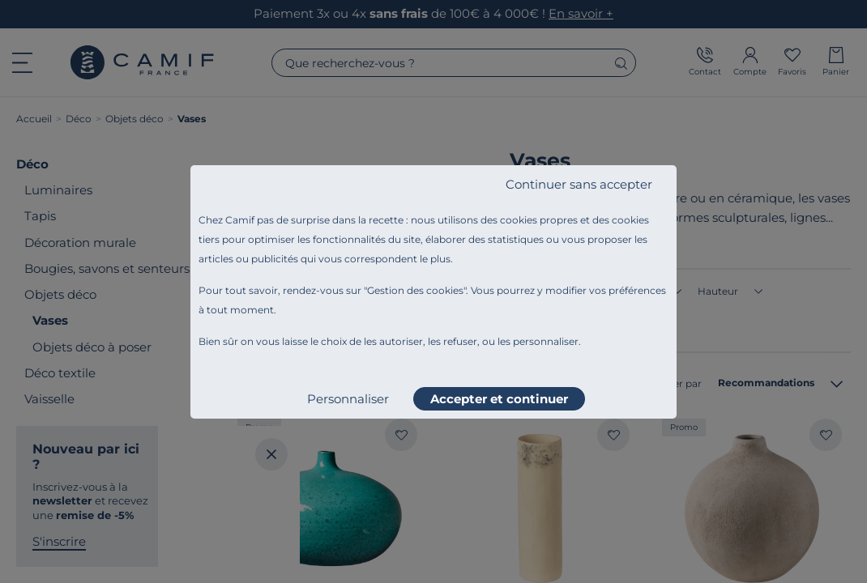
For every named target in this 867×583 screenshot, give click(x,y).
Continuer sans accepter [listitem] (579, 184)
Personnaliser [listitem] (348, 398)
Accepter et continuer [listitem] (499, 398)
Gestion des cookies (415, 290)
